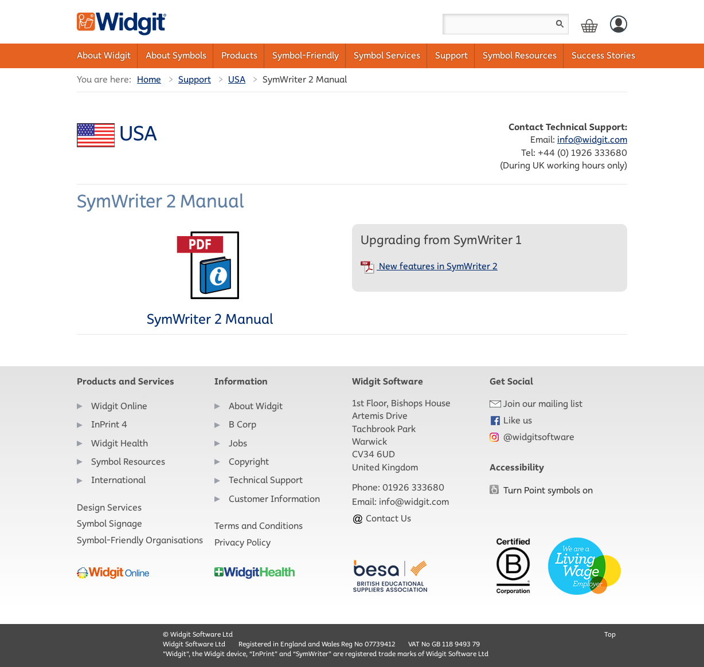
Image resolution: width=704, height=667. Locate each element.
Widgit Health (119, 443)
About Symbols (176, 55)
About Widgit (104, 55)
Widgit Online (119, 406)
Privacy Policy (242, 542)
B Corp (242, 424)
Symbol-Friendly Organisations (140, 540)
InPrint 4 (109, 424)
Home (149, 79)
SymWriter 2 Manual (210, 279)
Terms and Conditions (258, 525)
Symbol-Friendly (305, 55)
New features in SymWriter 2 (429, 266)
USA (236, 79)
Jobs (238, 443)
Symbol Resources (520, 55)
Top (610, 634)
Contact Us (381, 518)
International (118, 479)
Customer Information (274, 498)
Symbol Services (387, 55)
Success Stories (603, 55)
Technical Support (266, 479)
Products (239, 55)
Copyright (249, 461)
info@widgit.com (592, 139)
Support (451, 55)
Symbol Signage (109, 523)
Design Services (109, 507)
